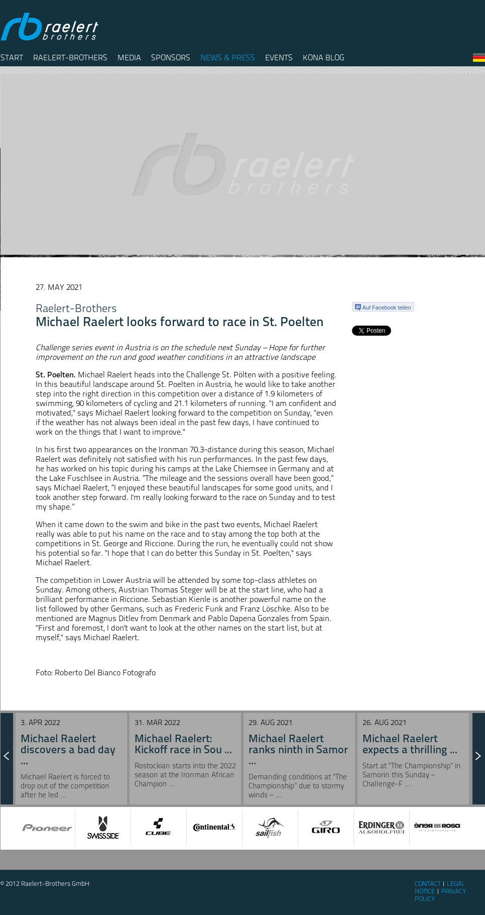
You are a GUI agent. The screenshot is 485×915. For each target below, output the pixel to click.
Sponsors (170, 57)
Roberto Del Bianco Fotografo (105, 672)
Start (12, 57)
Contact (427, 883)
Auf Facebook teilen (383, 307)
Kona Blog (323, 57)
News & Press (227, 57)
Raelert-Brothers (70, 57)
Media (129, 57)
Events (279, 57)
